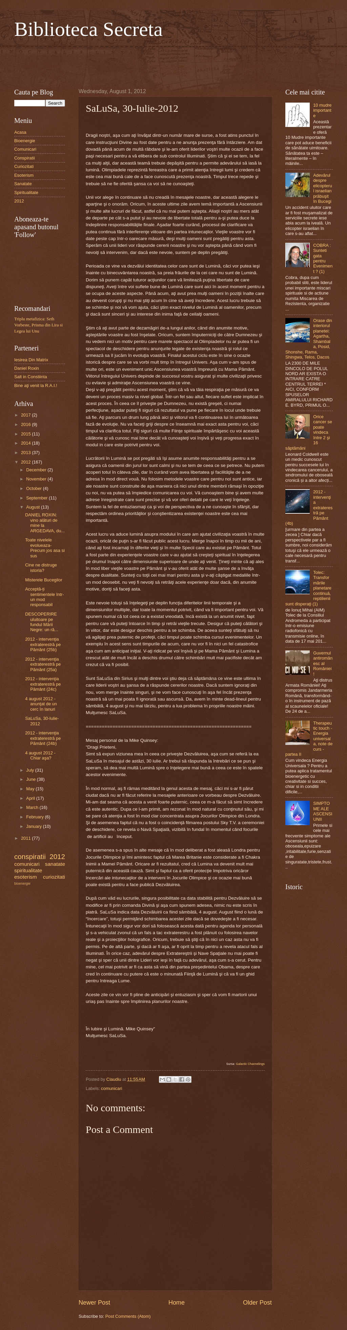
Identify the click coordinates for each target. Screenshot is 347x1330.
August (33, 507)
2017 (26, 414)
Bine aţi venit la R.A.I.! (35, 385)
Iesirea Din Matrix (31, 359)
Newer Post (94, 1302)
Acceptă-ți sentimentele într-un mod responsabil (44, 596)
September (37, 497)
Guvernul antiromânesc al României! (322, 663)
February (35, 816)
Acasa (20, 132)
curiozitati (54, 877)
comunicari (111, 1088)
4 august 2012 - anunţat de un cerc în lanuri (41, 704)
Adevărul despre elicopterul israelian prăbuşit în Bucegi (322, 188)
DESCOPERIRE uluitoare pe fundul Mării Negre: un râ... (41, 622)
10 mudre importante (322, 110)
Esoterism (24, 175)
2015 (26, 433)
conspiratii (30, 856)
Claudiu (114, 1079)
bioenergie (22, 883)
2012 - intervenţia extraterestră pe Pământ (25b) (43, 644)
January (34, 826)
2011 (26, 838)
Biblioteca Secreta (88, 29)
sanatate (55, 864)
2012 (19, 200)
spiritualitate (28, 870)
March (32, 807)
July (30, 770)
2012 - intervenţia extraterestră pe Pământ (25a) (43, 664)
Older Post (257, 1302)
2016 (26, 424)
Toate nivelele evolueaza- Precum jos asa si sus (45, 547)
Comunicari (25, 149)
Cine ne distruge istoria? (41, 567)
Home (176, 1302)
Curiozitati (24, 166)
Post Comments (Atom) (128, 1316)
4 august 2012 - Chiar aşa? (40, 755)
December (36, 469)
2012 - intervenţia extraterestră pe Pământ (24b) (43, 738)
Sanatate (23, 183)
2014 (26, 443)
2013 (26, 452)
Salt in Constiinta (30, 376)
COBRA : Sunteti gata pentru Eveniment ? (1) (322, 258)
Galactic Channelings (250, 1064)
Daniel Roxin (26, 368)
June (31, 779)
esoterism (25, 877)
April (31, 798)
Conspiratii (24, 157)
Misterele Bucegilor (43, 579)
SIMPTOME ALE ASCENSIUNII (322, 811)
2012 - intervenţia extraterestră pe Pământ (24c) (43, 684)
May (31, 788)
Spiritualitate (26, 192)
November (36, 478)
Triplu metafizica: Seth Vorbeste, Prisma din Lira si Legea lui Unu (38, 325)
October (34, 488)
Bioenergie (24, 140)
